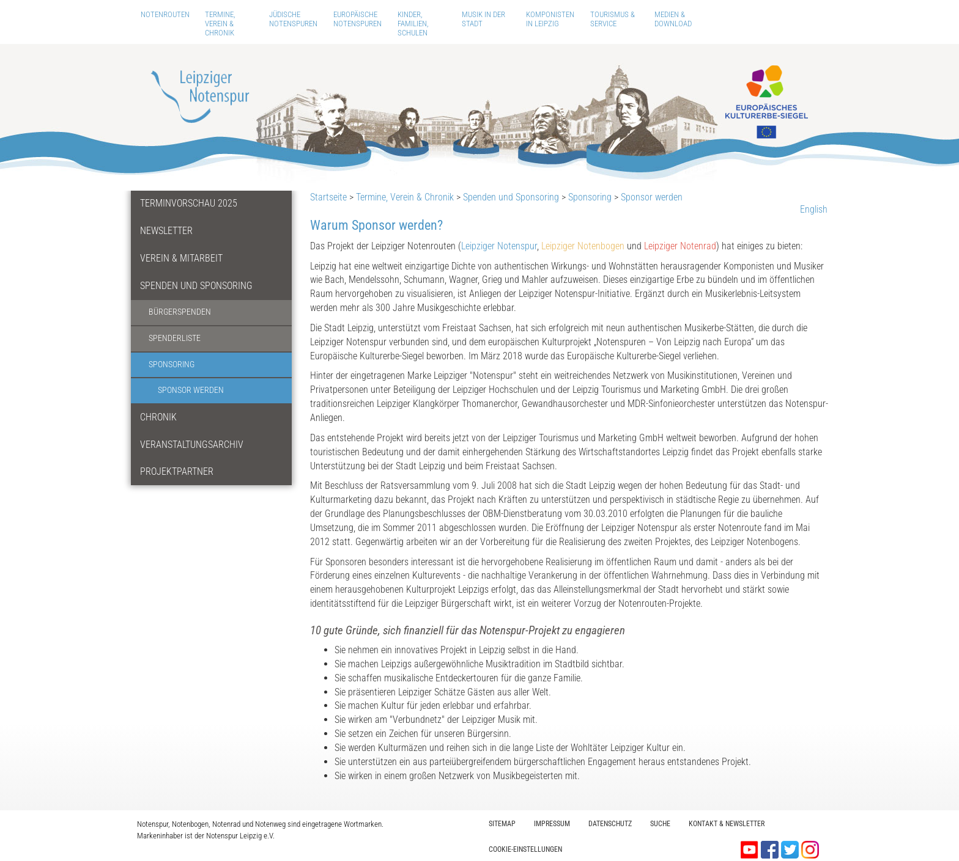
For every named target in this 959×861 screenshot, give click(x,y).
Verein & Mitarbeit (181, 258)
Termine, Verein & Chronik (220, 23)
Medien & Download (673, 19)
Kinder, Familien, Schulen (413, 23)
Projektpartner (176, 471)
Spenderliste (175, 338)
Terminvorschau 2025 (188, 203)
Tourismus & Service (612, 19)
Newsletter (166, 230)
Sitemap (502, 823)
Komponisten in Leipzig (550, 19)
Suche (660, 823)
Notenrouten (165, 14)
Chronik (158, 417)
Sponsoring (171, 364)
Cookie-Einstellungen (525, 849)
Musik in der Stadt (483, 19)
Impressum (552, 823)
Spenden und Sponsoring (196, 285)
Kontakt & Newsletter (727, 823)
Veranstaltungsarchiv (191, 444)
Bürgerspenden (180, 312)
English (814, 209)
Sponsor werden (191, 390)
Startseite (328, 197)
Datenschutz (610, 823)
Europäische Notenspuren (357, 19)
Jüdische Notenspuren (293, 19)
